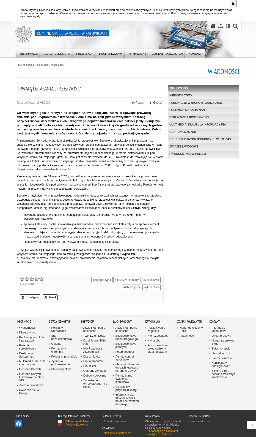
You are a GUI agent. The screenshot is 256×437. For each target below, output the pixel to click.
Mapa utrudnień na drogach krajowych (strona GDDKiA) (128, 367)
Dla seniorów (91, 356)
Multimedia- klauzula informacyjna (197, 124)
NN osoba (154, 340)
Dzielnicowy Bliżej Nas (94, 342)
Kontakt (214, 322)
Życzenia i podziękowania (61, 363)
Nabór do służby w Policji (192, 329)
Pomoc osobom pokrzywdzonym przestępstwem (158, 348)
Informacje (42, 65)
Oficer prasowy (221, 335)
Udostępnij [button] (30, 297)
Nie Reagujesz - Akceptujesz (93, 350)
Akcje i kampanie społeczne (94, 329)
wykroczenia (151, 287)
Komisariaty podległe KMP (221, 364)
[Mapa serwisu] (220, 26)
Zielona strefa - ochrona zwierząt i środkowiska (223, 374)
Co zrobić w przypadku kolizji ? (127, 388)
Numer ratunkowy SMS (223, 342)
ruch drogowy (131, 287)
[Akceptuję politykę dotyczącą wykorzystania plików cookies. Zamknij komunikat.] (233, 3)
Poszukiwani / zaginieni (156, 329)
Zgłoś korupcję (221, 348)
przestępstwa (151, 279)
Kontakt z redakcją (115, 421)
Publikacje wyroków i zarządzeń (195, 102)
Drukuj (156, 102)
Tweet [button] (50, 297)
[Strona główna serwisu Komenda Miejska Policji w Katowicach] (213, 26)
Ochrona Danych (182, 132)
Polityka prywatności (160, 434)
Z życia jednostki (59, 322)
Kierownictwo (180, 95)
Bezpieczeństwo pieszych (126, 345)
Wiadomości (57, 65)
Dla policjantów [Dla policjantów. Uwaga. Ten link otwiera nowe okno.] (61, 369)
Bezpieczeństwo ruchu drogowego (127, 337)
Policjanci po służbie (64, 356)
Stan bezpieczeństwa (61, 337)
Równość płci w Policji (187, 154)
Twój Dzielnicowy (94, 335)
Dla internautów (93, 361)
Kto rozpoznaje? (158, 335)
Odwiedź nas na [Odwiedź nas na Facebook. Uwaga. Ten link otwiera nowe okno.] (18, 423)
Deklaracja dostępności (189, 117)
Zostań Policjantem (189, 322)
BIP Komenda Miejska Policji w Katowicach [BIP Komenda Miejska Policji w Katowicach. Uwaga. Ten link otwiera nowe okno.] (78, 423)
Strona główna (26, 65)
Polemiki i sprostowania (188, 110)
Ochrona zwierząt (94, 370)
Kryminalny (152, 322)
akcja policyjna (102, 279)
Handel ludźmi (221, 353)
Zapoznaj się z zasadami (163, 431)
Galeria (56, 343)
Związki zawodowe (183, 146)
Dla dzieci (89, 366)
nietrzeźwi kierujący (127, 279)
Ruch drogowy (122, 322)
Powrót (137, 102)
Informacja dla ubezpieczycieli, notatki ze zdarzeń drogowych (127, 399)
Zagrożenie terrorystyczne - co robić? (95, 383)
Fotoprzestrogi (125, 351)
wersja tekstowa (201, 421)
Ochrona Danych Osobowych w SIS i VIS (200, 139)
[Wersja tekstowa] (228, 26)
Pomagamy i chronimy (59, 350)
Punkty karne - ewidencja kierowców (125, 379)
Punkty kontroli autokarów (125, 358)
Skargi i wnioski (222, 358)
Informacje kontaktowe (219, 329)
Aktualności (187, 335)
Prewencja (87, 322)
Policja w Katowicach (58, 329)
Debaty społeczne (94, 375)
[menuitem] (29, 53)
